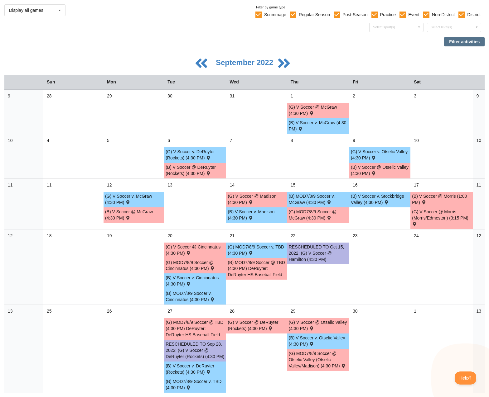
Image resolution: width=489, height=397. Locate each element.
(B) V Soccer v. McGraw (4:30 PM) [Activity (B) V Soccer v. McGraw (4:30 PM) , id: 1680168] (317, 125)
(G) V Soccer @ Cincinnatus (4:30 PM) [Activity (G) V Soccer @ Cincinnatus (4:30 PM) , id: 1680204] (193, 250)
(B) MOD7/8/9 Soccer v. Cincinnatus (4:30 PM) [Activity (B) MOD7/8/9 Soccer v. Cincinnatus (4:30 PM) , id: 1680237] (190, 296)
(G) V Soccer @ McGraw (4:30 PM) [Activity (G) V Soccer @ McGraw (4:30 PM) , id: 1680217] (313, 110)
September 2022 (245, 62)
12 (10, 235)
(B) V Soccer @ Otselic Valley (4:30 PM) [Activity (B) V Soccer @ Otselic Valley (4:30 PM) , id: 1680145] (380, 170)
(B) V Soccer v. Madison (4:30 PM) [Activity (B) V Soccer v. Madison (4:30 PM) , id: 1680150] (251, 214)
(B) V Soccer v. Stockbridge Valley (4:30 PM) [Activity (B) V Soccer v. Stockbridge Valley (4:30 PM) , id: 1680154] (377, 199)
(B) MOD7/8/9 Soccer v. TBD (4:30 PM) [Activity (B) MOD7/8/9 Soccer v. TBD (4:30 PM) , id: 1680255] (193, 384)
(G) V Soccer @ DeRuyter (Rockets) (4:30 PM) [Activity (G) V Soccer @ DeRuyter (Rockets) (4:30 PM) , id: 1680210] (253, 325)
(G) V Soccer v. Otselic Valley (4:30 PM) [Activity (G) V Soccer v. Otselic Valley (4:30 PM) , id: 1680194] (379, 154)
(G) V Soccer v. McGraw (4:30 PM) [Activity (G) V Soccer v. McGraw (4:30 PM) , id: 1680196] (128, 199)
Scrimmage (275, 14)
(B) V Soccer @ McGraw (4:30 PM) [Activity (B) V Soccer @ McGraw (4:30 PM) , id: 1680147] (129, 214)
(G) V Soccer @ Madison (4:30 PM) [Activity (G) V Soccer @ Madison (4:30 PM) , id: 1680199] (252, 199)
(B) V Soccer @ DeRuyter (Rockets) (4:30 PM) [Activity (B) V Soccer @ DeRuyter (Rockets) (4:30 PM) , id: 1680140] (190, 170)
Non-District (443, 14)
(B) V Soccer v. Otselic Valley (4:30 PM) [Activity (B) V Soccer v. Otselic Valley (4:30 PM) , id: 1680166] (317, 341)
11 (10, 184)
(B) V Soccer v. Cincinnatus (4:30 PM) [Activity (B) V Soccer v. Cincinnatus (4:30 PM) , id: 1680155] (192, 280)
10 (10, 140)
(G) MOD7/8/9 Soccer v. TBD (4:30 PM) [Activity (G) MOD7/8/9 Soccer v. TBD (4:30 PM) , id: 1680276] (256, 250)
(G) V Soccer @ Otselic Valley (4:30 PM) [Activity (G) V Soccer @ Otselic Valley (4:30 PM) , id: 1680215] (318, 325)
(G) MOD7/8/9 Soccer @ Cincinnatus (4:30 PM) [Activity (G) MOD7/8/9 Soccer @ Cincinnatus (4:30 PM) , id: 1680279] (190, 265)
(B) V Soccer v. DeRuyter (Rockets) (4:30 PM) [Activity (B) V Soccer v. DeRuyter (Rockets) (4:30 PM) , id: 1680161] (190, 369)
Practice (388, 14)
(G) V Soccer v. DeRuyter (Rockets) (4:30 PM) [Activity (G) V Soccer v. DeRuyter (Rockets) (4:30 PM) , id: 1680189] (190, 154)
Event (413, 14)
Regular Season (314, 14)
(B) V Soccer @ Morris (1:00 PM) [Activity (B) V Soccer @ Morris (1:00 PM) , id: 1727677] (439, 199)
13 (10, 311)
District (474, 14)
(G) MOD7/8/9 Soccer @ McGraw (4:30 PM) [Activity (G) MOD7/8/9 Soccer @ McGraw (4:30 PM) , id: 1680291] (312, 214)
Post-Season (354, 14)
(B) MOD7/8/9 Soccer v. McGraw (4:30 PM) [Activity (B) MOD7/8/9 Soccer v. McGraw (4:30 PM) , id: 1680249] (312, 199)
